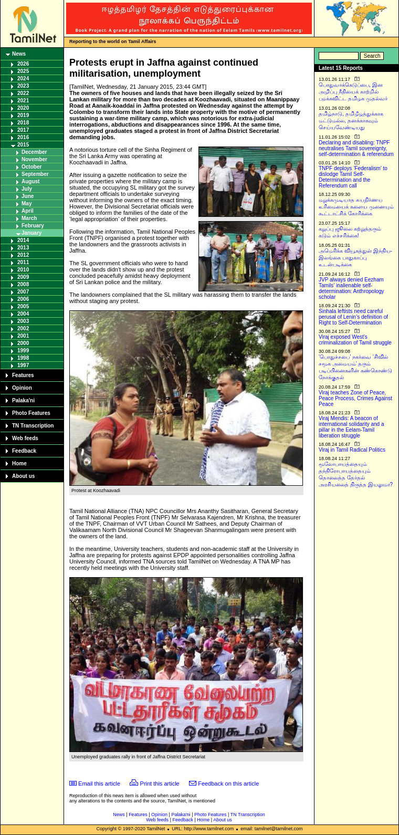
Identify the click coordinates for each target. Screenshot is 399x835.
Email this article (99, 783)
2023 (23, 86)
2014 (23, 240)
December (34, 152)
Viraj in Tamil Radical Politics (352, 450)
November (34, 159)
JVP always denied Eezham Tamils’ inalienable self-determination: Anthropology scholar (351, 288)
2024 (23, 78)
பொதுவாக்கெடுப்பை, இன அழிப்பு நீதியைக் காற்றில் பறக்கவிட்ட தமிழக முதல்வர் (353, 91)
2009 (23, 277)
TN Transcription (33, 426)
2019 (23, 115)
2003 (23, 321)
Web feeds (25, 438)
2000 (23, 343)
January (31, 233)
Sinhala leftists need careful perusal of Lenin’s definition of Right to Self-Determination (353, 317)
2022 (23, 93)
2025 (23, 71)
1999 (23, 350)
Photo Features (31, 413)
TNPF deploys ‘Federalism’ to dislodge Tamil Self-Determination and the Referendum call (353, 177)
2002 (23, 328)
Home (19, 463)
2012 (23, 255)
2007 (23, 292)
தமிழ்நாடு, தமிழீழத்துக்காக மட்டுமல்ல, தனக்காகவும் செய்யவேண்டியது (351, 120)
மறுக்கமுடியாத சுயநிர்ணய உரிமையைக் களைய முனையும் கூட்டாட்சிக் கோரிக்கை (356, 206)
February (33, 225)
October (31, 167)
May (27, 203)
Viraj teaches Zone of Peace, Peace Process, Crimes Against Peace (355, 398)
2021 (23, 100)
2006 (23, 299)
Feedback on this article (228, 783)
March (29, 218)
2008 (23, 284)
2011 (23, 262)
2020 (23, 108)
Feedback (24, 451)
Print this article (160, 783)
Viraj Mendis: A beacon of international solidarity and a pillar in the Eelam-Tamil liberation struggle (351, 427)
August (30, 181)
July (27, 189)
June (28, 196)
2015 (23, 145)
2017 (23, 130)
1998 (23, 358)
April (28, 211)
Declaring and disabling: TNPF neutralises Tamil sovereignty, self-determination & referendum (356, 148)
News (19, 54)
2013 (23, 247)
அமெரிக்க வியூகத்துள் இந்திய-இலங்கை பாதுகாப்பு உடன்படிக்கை (355, 257)
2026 (23, 64)
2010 (23, 270)
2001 (23, 336)
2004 (23, 314)
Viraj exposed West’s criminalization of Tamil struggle (355, 340)
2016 (23, 137)
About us (23, 476)
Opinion (22, 388)
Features (23, 375)
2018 (23, 123)
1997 (23, 365)
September (35, 174)
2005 (23, 306)
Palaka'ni (23, 400)
